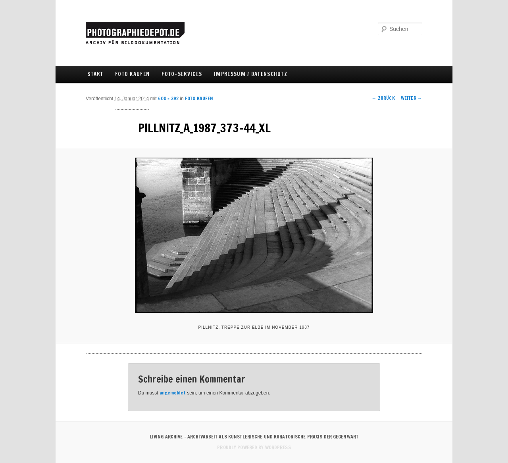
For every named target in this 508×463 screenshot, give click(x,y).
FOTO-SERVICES (182, 74)
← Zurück (383, 98)
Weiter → (411, 98)
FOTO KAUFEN (132, 74)
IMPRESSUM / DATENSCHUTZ (250, 74)
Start (95, 74)
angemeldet (173, 392)
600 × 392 (168, 98)
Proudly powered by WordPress (254, 447)
